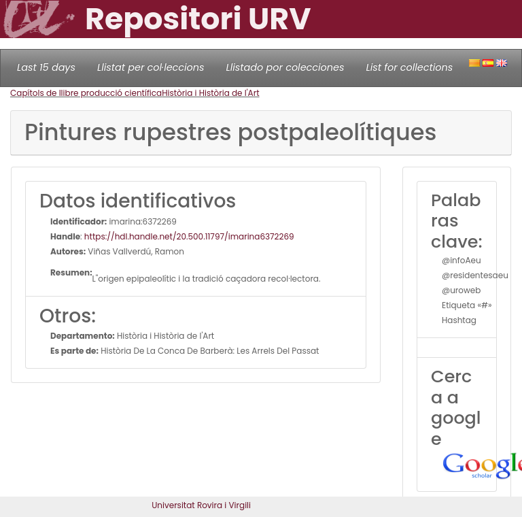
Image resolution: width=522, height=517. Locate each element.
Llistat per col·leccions (151, 67)
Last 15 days (46, 67)
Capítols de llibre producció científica (86, 93)
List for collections (409, 67)
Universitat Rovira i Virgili (201, 505)
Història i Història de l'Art (210, 93)
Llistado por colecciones (285, 67)
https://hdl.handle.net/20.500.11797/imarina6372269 (189, 236)
